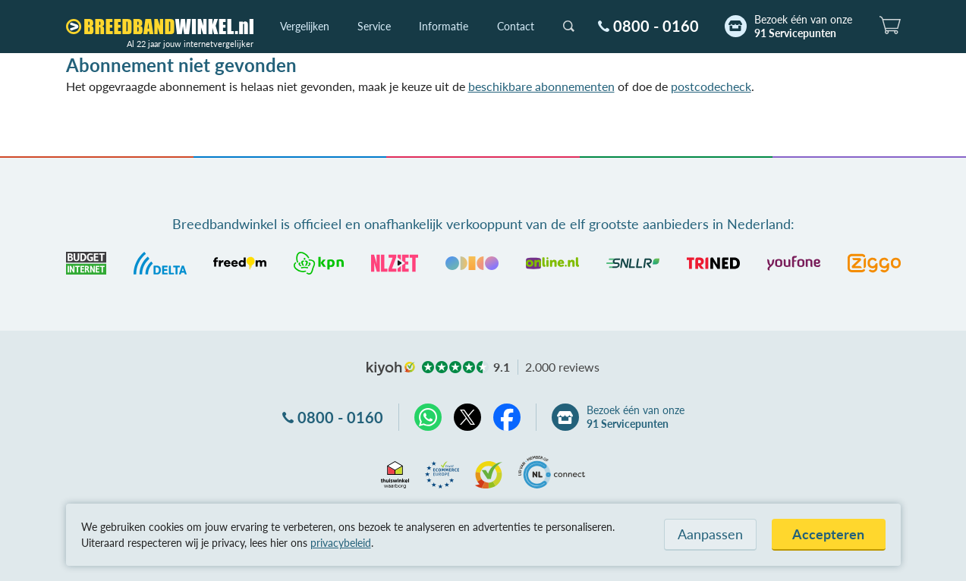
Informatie (443, 26)
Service (374, 26)
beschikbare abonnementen (541, 86)
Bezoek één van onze (803, 26)
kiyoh (391, 368)
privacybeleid (340, 542)
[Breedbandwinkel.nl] (159, 26)
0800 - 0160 (656, 26)
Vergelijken (304, 26)
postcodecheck (711, 86)
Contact (515, 26)
